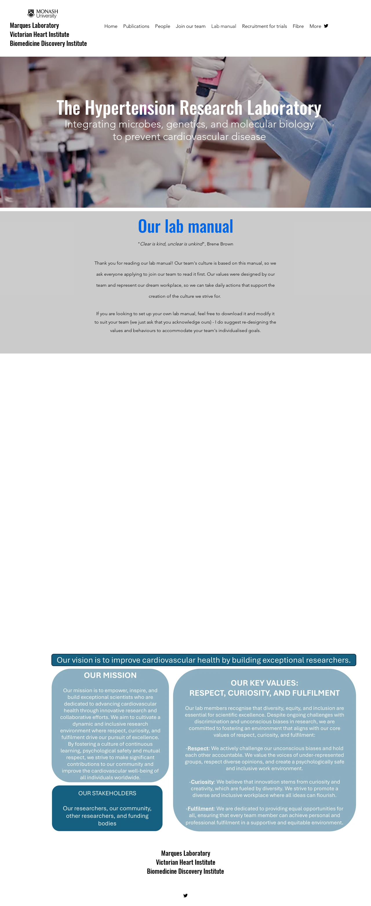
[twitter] (326, 26)
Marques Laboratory (34, 25)
